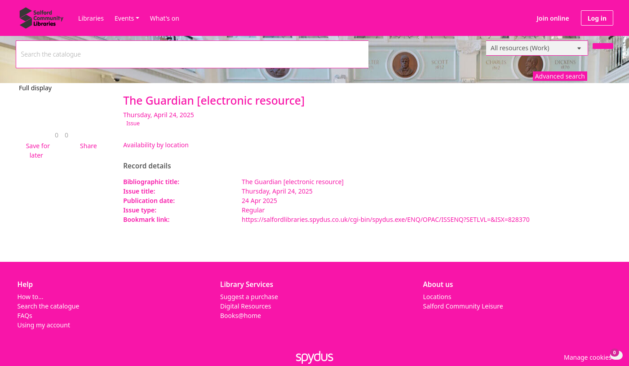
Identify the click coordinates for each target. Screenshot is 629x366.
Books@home (240, 315)
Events (124, 18)
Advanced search (560, 76)
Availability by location (156, 145)
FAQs (25, 315)
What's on (164, 18)
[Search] (603, 46)
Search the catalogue (49, 306)
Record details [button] (147, 166)
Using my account (44, 325)
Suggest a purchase (249, 296)
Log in (597, 18)
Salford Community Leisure (463, 306)
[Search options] (537, 48)
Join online (553, 18)
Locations (437, 296)
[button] (36, 150)
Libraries (91, 18)
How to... (31, 296)
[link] (56, 135)
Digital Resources (245, 306)
